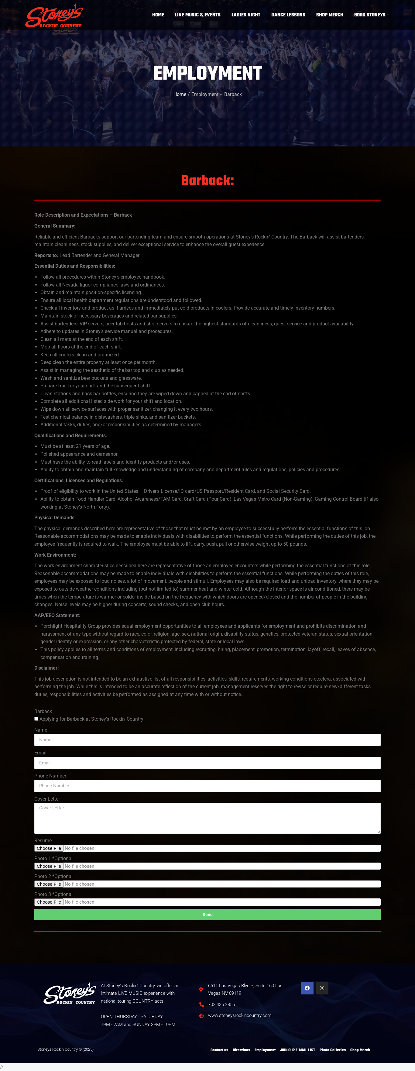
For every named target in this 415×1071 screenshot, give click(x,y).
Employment (265, 1050)
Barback (43, 711)
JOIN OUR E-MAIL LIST (297, 1050)
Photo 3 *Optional (53, 894)
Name (40, 730)
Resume (43, 840)
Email (40, 753)
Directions (241, 1050)
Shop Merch (360, 1050)
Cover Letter (47, 799)
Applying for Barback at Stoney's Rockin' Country (91, 719)
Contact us (219, 1050)
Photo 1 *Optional (53, 858)
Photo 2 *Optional (53, 876)
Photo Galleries (333, 1050)
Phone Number (50, 776)
